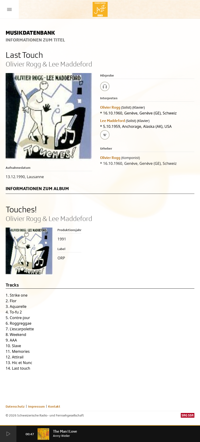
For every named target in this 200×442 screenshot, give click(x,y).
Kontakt (54, 406)
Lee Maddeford (112, 120)
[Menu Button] (9, 9)
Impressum (36, 406)
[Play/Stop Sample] (105, 86)
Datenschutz (15, 406)
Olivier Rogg (110, 107)
